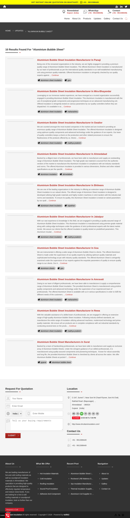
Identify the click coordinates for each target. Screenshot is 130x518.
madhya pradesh (74, 143)
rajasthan (71, 206)
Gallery (107, 19)
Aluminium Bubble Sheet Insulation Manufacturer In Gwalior (69, 122)
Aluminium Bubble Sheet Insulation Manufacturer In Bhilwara (70, 185)
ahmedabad (67, 174)
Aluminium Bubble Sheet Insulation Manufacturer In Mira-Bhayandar (74, 91)
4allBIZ (66, 515)
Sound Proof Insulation (49, 489)
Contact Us (118, 19)
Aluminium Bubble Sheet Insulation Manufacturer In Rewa (68, 310)
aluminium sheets (48, 268)
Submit (11, 435)
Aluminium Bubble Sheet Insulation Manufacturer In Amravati (70, 279)
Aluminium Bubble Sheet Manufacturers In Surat (63, 342)
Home (67, 19)
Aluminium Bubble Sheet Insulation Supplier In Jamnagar (82, 474)
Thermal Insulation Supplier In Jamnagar (82, 489)
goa (69, 80)
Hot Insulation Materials (49, 474)
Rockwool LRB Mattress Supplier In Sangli (82, 479)
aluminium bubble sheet (61, 362)
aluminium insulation (49, 174)
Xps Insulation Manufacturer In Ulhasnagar (82, 484)
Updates (97, 19)
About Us (76, 19)
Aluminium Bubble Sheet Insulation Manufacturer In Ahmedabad (72, 154)
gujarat (43, 362)
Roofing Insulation (47, 484)
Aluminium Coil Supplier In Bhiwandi (82, 494)
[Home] (5, 7)
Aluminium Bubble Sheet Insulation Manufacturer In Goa (68, 248)
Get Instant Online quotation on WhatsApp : (65, 2)
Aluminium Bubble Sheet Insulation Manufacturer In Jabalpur (70, 216)
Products (87, 19)
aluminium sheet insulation (51, 80)
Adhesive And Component (50, 494)
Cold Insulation (46, 479)
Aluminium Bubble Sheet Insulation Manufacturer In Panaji (69, 60)
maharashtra (73, 112)
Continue (55, 75)
